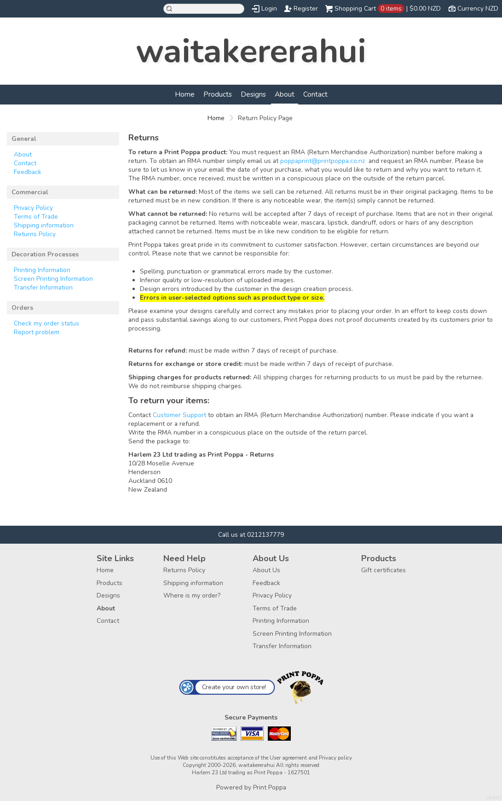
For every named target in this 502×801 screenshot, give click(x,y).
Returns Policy (35, 234)
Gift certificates (383, 570)
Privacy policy (335, 757)
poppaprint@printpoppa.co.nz (322, 161)
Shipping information (44, 225)
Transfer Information (43, 287)
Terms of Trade (36, 216)
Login (269, 8)
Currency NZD (477, 8)
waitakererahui (251, 51)
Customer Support (179, 415)
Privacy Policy (33, 207)
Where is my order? (191, 595)
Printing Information (42, 270)
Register (306, 8)
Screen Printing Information (53, 278)
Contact (315, 94)
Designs (253, 94)
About (284, 94)
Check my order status (46, 323)
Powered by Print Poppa (251, 787)
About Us (266, 570)
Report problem (36, 332)
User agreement (288, 757)
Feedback (27, 172)
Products (217, 94)
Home (185, 94)
